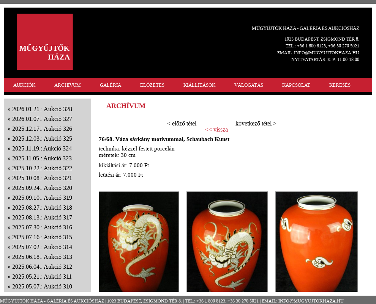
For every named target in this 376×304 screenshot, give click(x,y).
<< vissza (216, 130)
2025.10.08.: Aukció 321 (42, 178)
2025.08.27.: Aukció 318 (42, 208)
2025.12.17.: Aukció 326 (42, 129)
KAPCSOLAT (296, 85)
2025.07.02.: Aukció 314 (42, 247)
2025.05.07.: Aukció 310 (42, 286)
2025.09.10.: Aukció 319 (42, 198)
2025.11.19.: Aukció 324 (42, 148)
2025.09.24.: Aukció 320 (42, 188)
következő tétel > (255, 123)
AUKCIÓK (24, 85)
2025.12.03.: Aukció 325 (42, 139)
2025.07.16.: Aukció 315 (42, 237)
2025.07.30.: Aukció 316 (42, 227)
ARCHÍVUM (67, 85)
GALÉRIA (110, 85)
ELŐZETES (152, 85)
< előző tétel (181, 123)
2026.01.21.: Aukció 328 (42, 109)
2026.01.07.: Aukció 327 (42, 119)
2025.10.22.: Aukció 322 (42, 168)
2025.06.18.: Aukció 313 (42, 257)
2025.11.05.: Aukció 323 (42, 158)
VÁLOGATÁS (248, 85)
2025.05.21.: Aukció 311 (42, 276)
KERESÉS (340, 85)
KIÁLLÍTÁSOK (199, 85)
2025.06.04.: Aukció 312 (42, 267)
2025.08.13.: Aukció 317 (42, 217)
